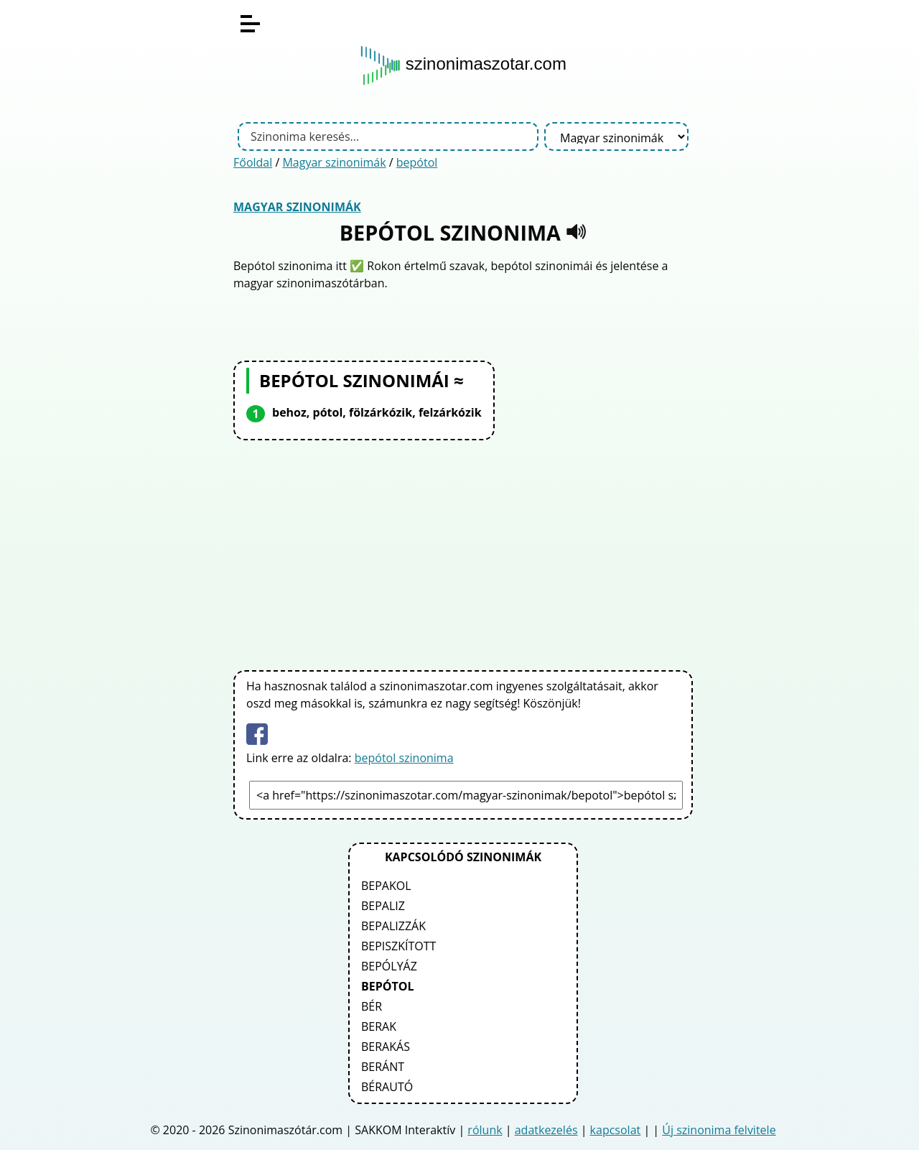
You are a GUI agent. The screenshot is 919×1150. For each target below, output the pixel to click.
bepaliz (383, 906)
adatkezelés (546, 1130)
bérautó (387, 1087)
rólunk (484, 1130)
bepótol (417, 162)
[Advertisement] (463, 552)
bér (371, 1006)
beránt (382, 1066)
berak (378, 1026)
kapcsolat (615, 1130)
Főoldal (252, 162)
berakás (385, 1046)
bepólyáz (389, 966)
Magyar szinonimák (334, 162)
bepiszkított (398, 946)
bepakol (386, 885)
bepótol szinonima (404, 758)
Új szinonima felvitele (718, 1130)
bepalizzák (393, 926)
